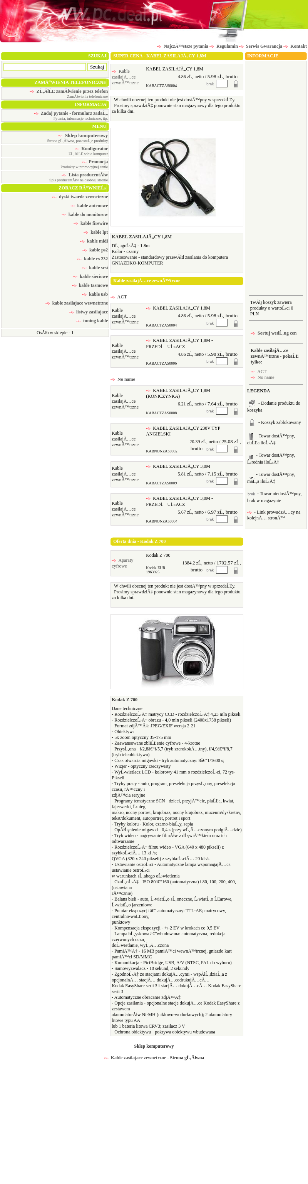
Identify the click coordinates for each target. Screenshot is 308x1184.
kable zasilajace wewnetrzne (76, 303)
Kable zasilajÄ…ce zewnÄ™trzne (125, 77)
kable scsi (95, 267)
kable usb (95, 294)
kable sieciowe (90, 276)
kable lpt (96, 232)
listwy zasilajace (88, 312)
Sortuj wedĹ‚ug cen (273, 333)
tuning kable (92, 320)
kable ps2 (95, 250)
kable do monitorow (85, 214)
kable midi (94, 241)
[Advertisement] (274, 177)
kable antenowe (89, 205)
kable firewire (91, 223)
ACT (118, 297)
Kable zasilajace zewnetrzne (135, 1057)
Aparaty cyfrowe (122, 563)
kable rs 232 (92, 258)
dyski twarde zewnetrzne (80, 196)
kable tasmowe (90, 285)
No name (122, 379)
